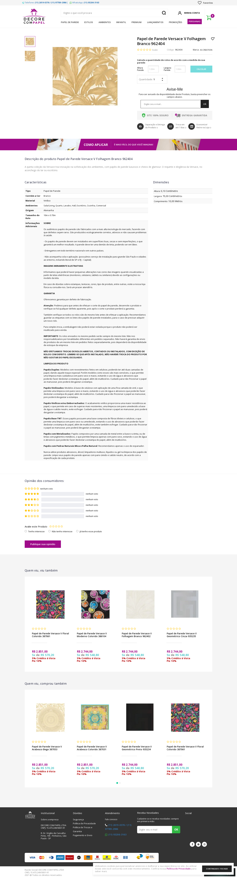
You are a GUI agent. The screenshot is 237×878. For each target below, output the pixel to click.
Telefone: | (45, 2)
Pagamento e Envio (82, 835)
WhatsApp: (84, 2)
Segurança (78, 819)
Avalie (155, 50)
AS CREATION (206, 50)
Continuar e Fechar (217, 869)
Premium (137, 22)
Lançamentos (155, 22)
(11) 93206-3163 (117, 834)
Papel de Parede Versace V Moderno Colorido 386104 (92, 635)
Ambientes (105, 22)
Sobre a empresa (50, 819)
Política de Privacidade (84, 823)
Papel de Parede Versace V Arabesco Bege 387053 (47, 748)
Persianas (194, 21)
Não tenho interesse (62, 531)
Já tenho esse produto (91, 531)
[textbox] (114, 13)
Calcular (201, 69)
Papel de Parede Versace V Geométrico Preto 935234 (137, 748)
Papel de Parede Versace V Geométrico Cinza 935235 (182, 635)
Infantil (121, 22)
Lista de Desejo (213, 38)
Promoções (175, 22)
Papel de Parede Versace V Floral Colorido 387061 (50, 635)
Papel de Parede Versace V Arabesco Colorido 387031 (92, 748)
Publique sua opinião (42, 544)
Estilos (88, 22)
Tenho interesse (36, 531)
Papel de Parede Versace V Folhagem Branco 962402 (137, 635)
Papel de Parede (70, 22)
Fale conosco (111, 819)
